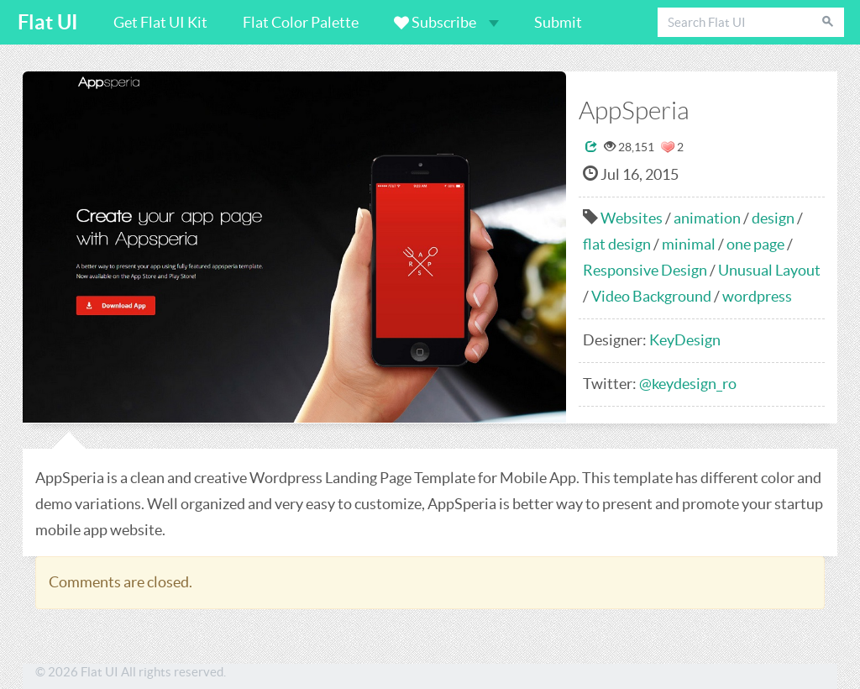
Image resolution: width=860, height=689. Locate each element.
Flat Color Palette (301, 22)
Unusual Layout (769, 270)
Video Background (651, 296)
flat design (617, 244)
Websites (631, 218)
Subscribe (446, 22)
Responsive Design (645, 270)
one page (755, 244)
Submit (558, 22)
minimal (689, 244)
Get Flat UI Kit (160, 22)
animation (707, 218)
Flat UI (48, 22)
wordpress (757, 296)
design (773, 218)
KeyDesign (685, 340)
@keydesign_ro (688, 383)
